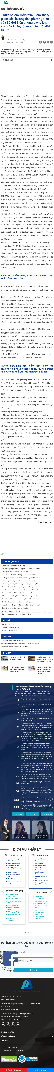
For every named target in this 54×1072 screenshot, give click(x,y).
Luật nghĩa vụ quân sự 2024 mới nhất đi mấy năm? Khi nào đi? (21, 578)
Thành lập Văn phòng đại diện (14, 869)
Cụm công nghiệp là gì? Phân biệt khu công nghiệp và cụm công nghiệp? (44, 670)
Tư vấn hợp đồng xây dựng (41, 877)
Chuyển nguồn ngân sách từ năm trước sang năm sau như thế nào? (45, 659)
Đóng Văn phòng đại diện (14, 875)
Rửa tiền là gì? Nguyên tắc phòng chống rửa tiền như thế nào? (21, 568)
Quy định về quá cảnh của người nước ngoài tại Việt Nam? (19, 590)
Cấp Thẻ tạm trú (40, 898)
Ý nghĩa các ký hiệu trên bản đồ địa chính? (18, 658)
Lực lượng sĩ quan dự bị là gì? (10, 611)
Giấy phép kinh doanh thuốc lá (39, 917)
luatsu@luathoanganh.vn (10, 1009)
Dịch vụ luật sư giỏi (13, 855)
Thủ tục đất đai (39, 869)
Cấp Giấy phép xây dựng (40, 883)
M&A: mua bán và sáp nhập (14, 882)
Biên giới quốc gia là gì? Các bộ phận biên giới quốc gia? (19, 596)
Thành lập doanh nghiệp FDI (13, 895)
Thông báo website (41, 901)
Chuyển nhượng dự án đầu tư (40, 873)
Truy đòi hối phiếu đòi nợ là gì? (10, 627)
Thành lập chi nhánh (14, 865)
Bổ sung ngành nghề (14, 911)
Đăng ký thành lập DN (14, 863)
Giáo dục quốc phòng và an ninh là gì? (13, 565)
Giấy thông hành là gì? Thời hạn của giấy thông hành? (18, 581)
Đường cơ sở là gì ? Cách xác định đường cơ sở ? (16, 593)
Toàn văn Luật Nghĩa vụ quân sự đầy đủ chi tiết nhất (18, 599)
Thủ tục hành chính (40, 892)
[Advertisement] (27, 79)
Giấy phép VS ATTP (41, 910)
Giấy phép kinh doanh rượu (39, 913)
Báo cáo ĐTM (39, 863)
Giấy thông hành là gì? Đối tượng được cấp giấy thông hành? (20, 584)
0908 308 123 (6, 1006)
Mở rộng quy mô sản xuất (14, 908)
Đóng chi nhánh (12, 872)
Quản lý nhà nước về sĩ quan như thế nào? (15, 608)
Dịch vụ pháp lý (27, 849)
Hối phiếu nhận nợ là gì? (8, 624)
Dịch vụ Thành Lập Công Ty (13, 860)
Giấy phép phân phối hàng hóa (14, 915)
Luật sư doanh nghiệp (13, 890)
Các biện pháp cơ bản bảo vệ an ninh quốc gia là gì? (17, 602)
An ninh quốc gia (13, 8)
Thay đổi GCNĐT (13, 898)
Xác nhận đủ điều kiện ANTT (41, 906)
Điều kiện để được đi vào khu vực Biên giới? (15, 572)
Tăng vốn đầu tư (13, 905)
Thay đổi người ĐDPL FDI (14, 902)
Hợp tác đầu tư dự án (41, 880)
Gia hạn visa (38, 896)
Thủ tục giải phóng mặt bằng (40, 866)
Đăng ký (33, 970)
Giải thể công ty (13, 878)
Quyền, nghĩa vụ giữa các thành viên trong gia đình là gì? (17, 669)
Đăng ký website (40, 903)
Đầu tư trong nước (40, 855)
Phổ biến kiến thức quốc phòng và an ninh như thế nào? (19, 575)
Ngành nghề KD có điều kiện (13, 919)
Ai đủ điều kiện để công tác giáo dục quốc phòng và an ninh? (20, 587)
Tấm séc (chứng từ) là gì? (9, 630)
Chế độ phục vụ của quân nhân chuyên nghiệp (16, 614)
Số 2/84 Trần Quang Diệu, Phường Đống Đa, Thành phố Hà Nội (21, 1003)
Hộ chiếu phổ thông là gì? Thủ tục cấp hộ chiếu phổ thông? (20, 605)
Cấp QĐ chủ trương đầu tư (41, 860)
